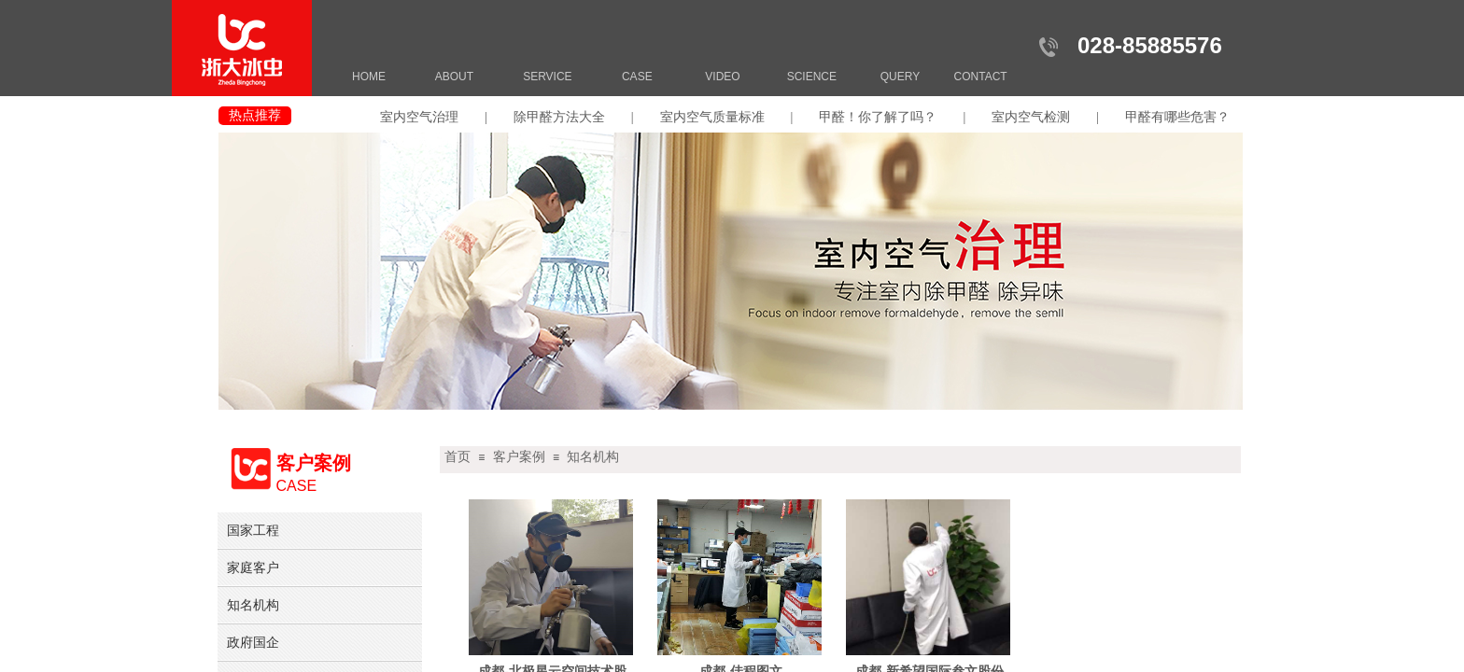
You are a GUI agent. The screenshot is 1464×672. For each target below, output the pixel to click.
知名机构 (593, 457)
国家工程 (253, 530)
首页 (457, 457)
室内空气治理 (419, 117)
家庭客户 (253, 567)
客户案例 (519, 457)
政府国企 (253, 642)
